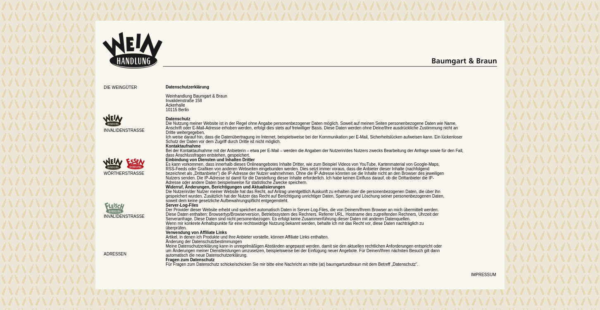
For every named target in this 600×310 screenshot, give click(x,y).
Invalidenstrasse (124, 130)
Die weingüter (120, 87)
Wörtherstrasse (124, 173)
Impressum (483, 274)
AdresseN (115, 254)
